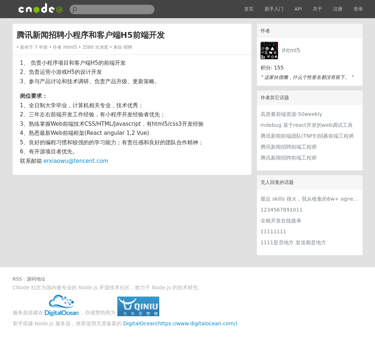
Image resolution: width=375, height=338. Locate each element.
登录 (358, 9)
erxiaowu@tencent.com (75, 161)
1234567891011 (282, 210)
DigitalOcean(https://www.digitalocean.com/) (180, 323)
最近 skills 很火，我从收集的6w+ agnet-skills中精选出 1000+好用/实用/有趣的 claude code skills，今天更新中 (310, 199)
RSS (17, 279)
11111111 (273, 231)
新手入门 (274, 9)
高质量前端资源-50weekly (292, 114)
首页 (249, 9)
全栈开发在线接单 (281, 221)
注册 (338, 9)
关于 (317, 9)
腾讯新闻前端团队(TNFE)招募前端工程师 (307, 136)
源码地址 (36, 279)
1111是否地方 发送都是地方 (293, 242)
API (298, 9)
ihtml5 (291, 50)
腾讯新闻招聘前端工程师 (289, 147)
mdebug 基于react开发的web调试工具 (307, 125)
